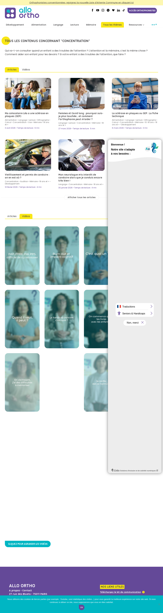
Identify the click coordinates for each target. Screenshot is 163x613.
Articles (12, 69)
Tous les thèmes (112, 24)
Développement (15, 24)
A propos (14, 591)
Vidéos (26, 69)
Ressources (135, 24)
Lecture (74, 24)
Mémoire (91, 24)
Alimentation (38, 24)
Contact (27, 591)
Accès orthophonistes (142, 10)
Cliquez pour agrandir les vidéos (31, 545)
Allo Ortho (22, 586)
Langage (58, 24)
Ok (82, 608)
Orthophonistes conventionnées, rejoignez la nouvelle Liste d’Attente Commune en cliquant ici (81, 2)
